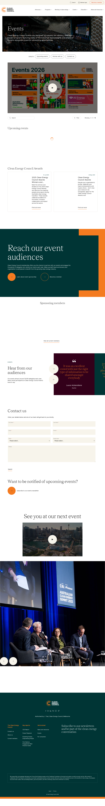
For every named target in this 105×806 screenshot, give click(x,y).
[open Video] (52, 87)
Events (75, 10)
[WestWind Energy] (85, 331)
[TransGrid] (52, 331)
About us (10, 735)
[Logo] (52, 703)
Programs (48, 10)
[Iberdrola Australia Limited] (44, 322)
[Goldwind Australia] (77, 317)
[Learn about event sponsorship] (23, 277)
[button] (53, 379)
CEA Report (26, 729)
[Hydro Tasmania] (11, 322)
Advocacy (38, 10)
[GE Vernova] (60, 317)
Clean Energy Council (51, 794)
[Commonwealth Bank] (77, 312)
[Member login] (82, 2)
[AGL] (27, 312)
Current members (12, 738)
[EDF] (11, 317)
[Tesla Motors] (19, 331)
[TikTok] (59, 711)
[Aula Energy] (60, 312)
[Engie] (27, 317)
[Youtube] (56, 711)
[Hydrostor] (27, 322)
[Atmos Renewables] (44, 312)
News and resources (97, 10)
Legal (50, 791)
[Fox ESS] (44, 317)
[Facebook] (45, 711)
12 (95, 118)
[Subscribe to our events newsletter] (24, 491)
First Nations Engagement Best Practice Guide (27, 743)
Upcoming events (42, 56)
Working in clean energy (62, 10)
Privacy (54, 791)
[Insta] (48, 711)
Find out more (36, 208)
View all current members (51, 341)
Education (84, 10)
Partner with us (57, 56)
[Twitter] (53, 710)
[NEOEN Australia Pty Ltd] (60, 322)
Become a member (96, 2)
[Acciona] (11, 312)
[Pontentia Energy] (77, 322)
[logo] (7, 10)
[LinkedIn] (50, 711)
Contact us (70, 56)
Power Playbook (27, 733)
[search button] (73, 2)
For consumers (42, 736)
